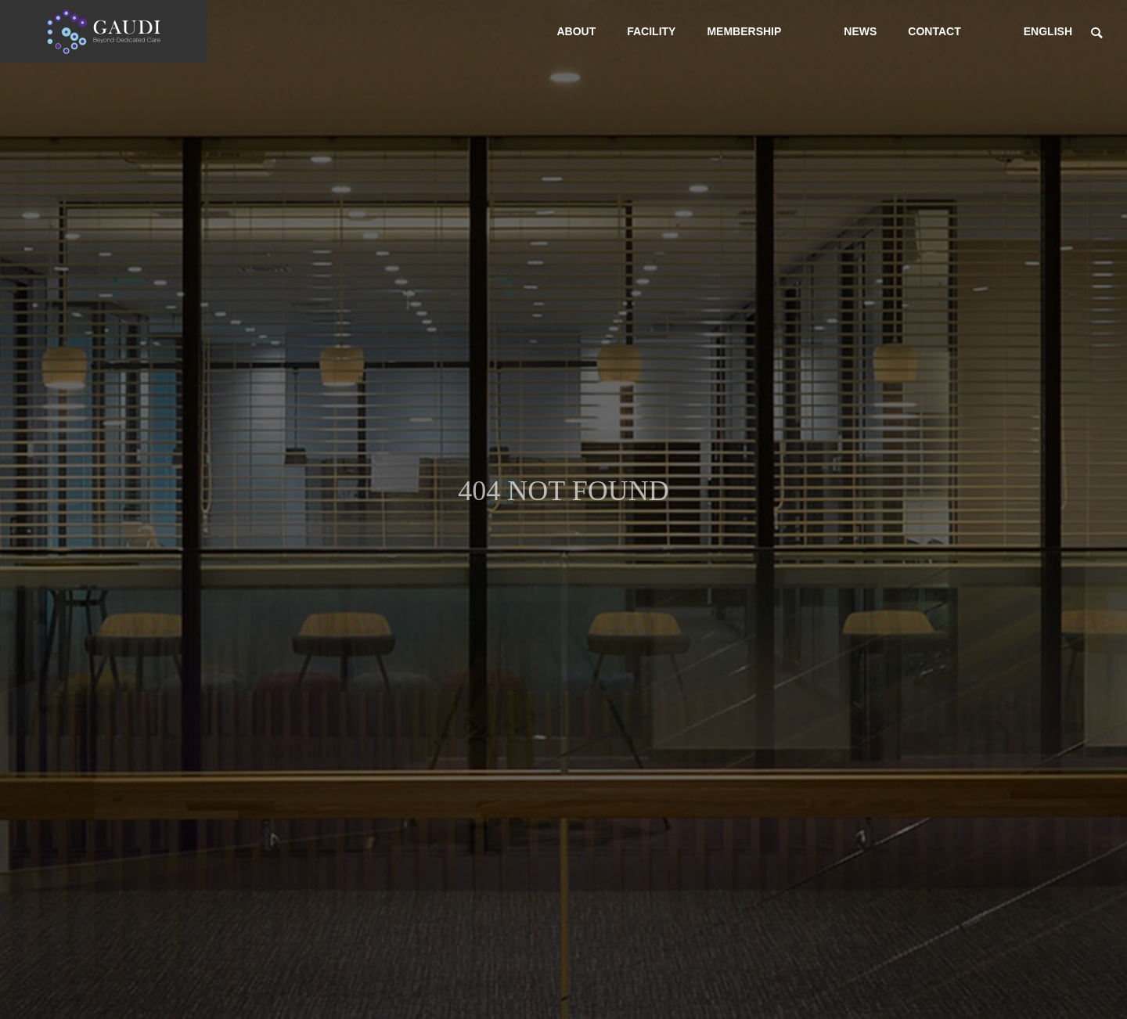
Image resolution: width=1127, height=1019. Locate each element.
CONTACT (934, 31)
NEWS (860, 31)
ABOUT (576, 31)
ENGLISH (1048, 31)
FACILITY (651, 31)
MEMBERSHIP (744, 31)
